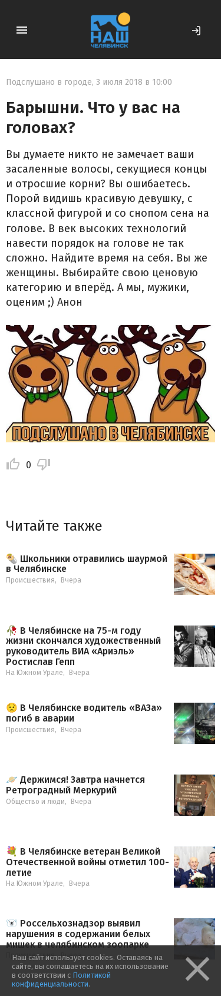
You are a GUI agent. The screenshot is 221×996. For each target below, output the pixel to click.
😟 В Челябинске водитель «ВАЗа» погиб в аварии (84, 713)
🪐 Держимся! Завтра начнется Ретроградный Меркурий (75, 785)
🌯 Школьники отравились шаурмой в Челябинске (86, 564)
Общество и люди (35, 802)
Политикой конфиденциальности (61, 979)
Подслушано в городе (49, 82)
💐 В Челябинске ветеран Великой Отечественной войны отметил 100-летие (87, 862)
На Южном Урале (34, 673)
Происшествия (30, 580)
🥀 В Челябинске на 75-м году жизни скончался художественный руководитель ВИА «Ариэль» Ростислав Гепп (83, 646)
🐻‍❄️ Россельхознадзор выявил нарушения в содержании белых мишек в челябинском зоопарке (78, 933)
